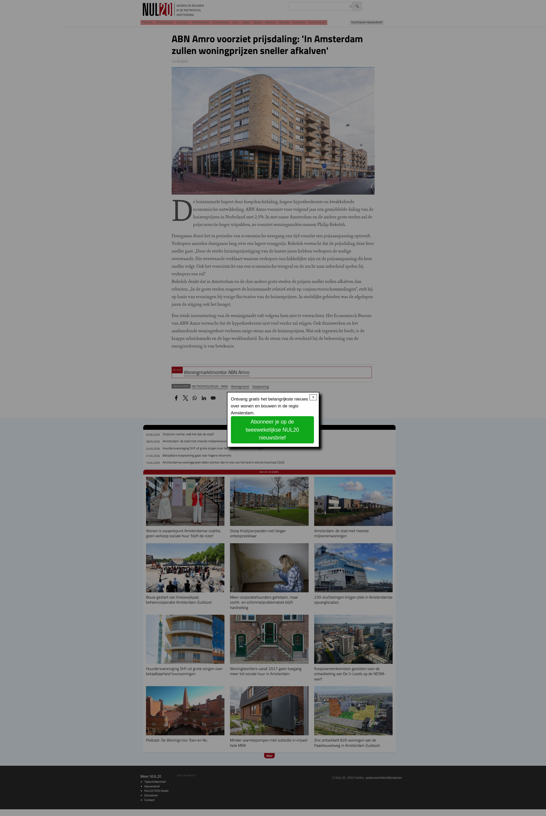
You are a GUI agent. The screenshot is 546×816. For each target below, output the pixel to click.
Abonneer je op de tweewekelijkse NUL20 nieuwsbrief (272, 430)
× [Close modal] (313, 397)
